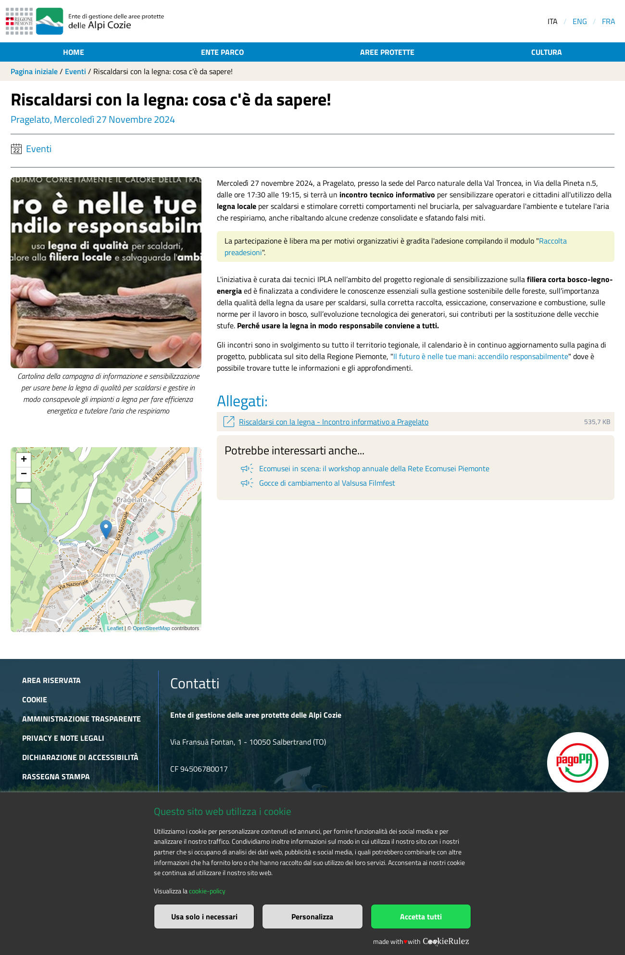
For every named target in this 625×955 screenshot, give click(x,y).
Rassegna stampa (56, 776)
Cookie (34, 699)
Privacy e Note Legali (63, 738)
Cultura (546, 52)
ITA (553, 21)
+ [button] (24, 460)
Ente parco (222, 52)
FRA (608, 21)
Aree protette (387, 52)
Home (73, 52)
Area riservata (51, 680)
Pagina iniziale (34, 71)
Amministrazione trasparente (81, 718)
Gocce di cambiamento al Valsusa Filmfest (317, 483)
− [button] (24, 474)
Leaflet (115, 628)
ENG (580, 21)
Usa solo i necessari (204, 916)
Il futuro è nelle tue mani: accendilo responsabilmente (480, 356)
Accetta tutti (421, 916)
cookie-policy (207, 891)
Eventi (75, 71)
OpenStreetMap (151, 628)
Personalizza (312, 916)
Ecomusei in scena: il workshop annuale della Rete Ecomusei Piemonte (364, 468)
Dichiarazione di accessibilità (80, 757)
